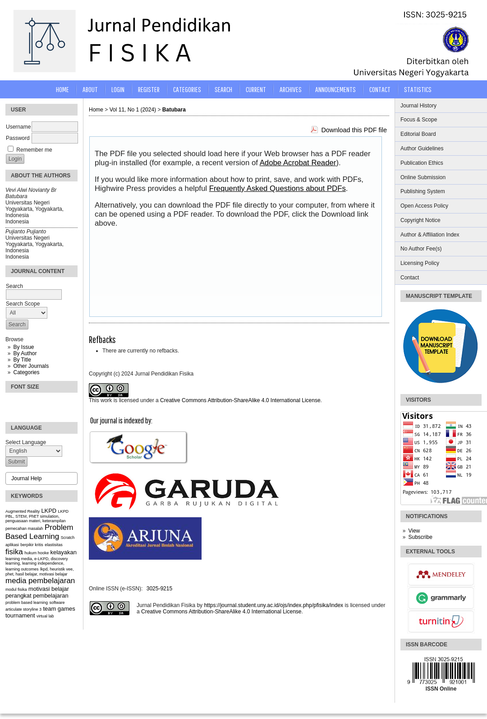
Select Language (25, 442)
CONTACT (380, 89)
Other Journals (31, 366)
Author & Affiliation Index (429, 235)
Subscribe (420, 537)
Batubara (174, 110)
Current (256, 89)
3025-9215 (159, 588)
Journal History (418, 105)
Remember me (34, 150)
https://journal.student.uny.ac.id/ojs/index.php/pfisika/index (273, 605)
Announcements (335, 89)
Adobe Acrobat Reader (298, 162)
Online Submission (423, 177)
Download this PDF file (354, 130)
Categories (26, 372)
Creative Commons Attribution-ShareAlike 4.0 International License (240, 400)
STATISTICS (418, 89)
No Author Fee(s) (420, 249)
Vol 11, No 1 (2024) (133, 110)
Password (18, 138)
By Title (22, 360)
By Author (25, 353)
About (90, 89)
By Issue (23, 347)
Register (149, 89)
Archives (291, 89)
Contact (409, 277)
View (414, 531)
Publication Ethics (421, 163)
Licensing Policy (419, 263)
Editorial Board (418, 134)
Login (117, 89)
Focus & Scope (418, 119)
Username (18, 127)
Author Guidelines (421, 148)
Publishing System (422, 191)
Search (223, 89)
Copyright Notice (420, 220)
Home (62, 89)
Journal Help (26, 478)
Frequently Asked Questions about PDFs (277, 188)
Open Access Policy (424, 206)
